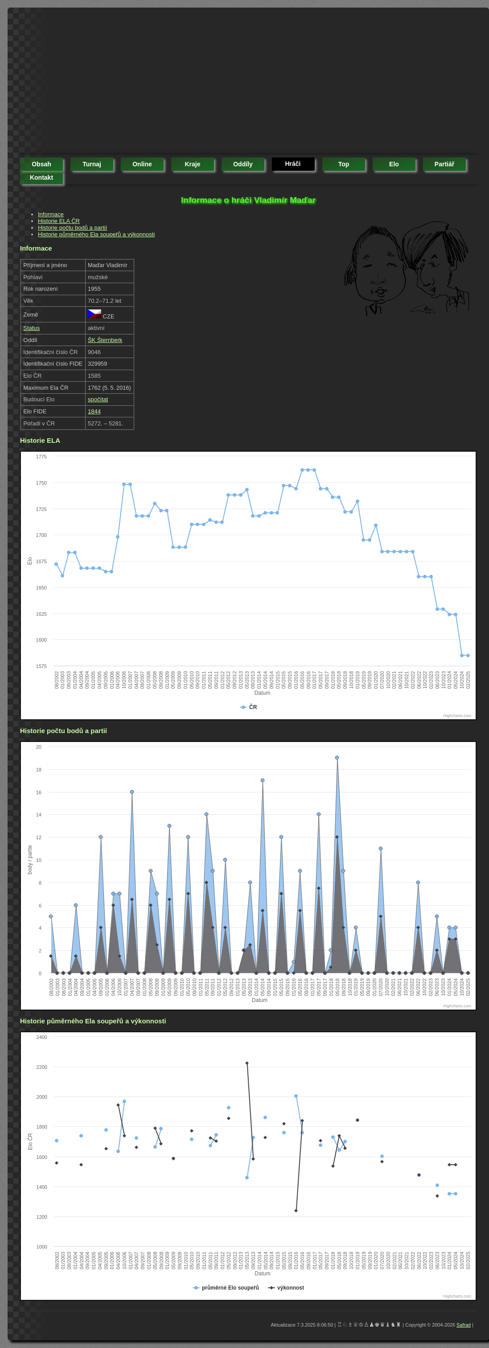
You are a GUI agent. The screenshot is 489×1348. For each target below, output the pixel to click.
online (142, 164)
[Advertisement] (121, 82)
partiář (444, 164)
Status (31, 328)
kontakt (41, 177)
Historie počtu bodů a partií (72, 227)
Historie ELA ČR (59, 221)
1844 (94, 411)
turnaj (91, 164)
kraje (192, 164)
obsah (41, 164)
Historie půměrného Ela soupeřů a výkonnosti (96, 234)
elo (394, 164)
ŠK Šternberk (105, 340)
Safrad (463, 1324)
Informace (51, 214)
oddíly (243, 164)
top (343, 164)
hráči (292, 163)
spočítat (98, 399)
